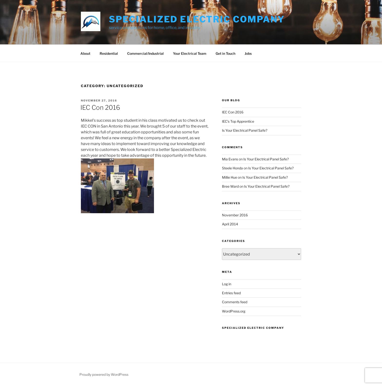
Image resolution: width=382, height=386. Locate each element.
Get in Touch (225, 53)
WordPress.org (233, 311)
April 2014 (230, 224)
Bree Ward (230, 186)
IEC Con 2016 (100, 107)
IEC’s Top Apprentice (238, 121)
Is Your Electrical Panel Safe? (244, 130)
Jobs (248, 53)
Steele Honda (232, 168)
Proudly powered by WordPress (103, 374)
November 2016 (235, 215)
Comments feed (234, 302)
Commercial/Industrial (145, 53)
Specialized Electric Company (197, 19)
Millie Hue (229, 177)
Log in (226, 284)
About (85, 53)
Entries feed (231, 293)
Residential (109, 53)
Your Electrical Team (189, 53)
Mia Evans (230, 159)
